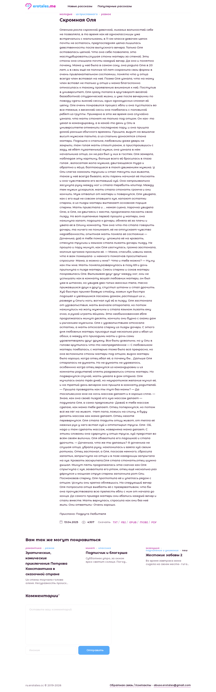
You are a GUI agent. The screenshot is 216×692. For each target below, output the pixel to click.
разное (106, 14)
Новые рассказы (80, 6)
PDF (154, 522)
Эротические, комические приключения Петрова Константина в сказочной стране (46, 563)
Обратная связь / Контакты (130, 685)
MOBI (144, 522)
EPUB (132, 522)
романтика (33, 548)
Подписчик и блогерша (106, 553)
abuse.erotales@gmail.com (172, 685)
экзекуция (152, 548)
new (184, 550)
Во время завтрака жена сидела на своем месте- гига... (167, 562)
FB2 (123, 522)
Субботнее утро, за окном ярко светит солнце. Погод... (106, 560)
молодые (66, 14)
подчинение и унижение (162, 550)
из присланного (87, 14)
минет (90, 548)
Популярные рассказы (115, 6)
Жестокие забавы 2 (164, 555)
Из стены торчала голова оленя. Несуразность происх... (46, 581)
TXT (115, 522)
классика (104, 548)
